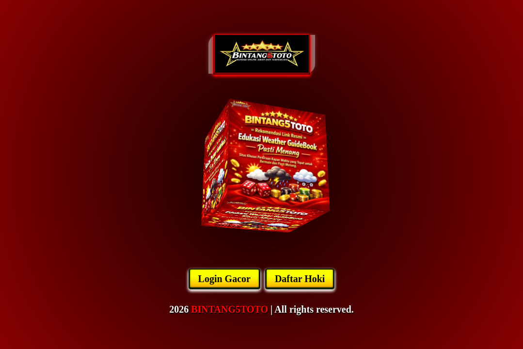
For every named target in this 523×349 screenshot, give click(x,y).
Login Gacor (224, 278)
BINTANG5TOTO (229, 309)
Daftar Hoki (300, 278)
